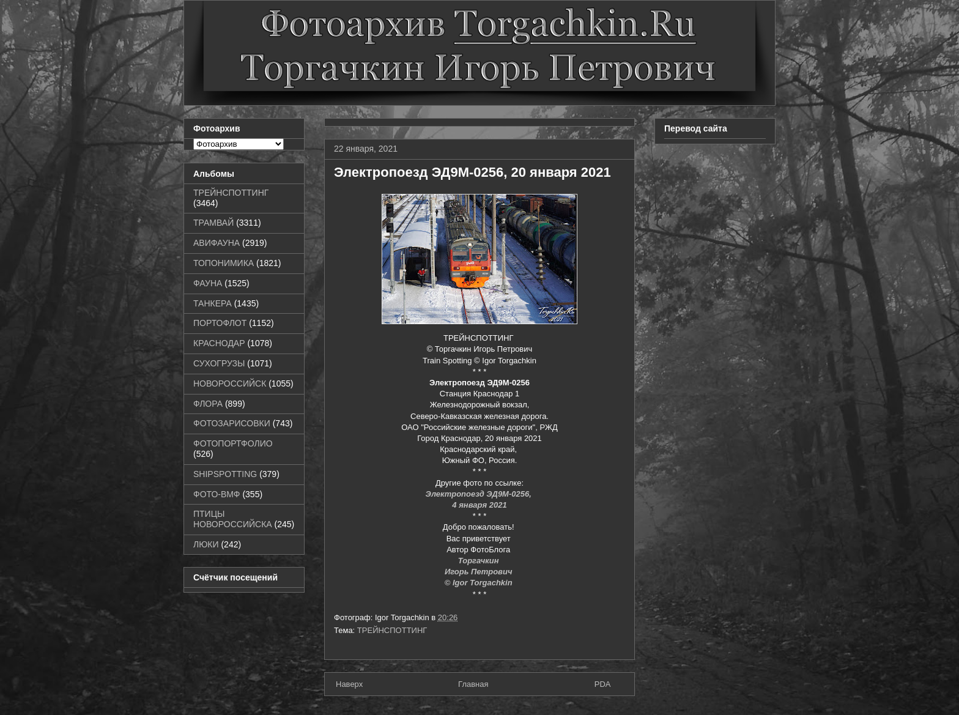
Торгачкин (479, 560)
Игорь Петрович (479, 571)
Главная (473, 684)
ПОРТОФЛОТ (219, 323)
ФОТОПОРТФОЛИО (233, 443)
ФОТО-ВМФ (216, 494)
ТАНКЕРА (212, 303)
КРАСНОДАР (219, 343)
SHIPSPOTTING (225, 474)
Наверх (349, 684)
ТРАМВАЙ (213, 223)
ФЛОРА (208, 404)
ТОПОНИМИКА (223, 263)
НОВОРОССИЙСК (229, 383)
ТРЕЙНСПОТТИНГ (392, 630)
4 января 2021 (479, 504)
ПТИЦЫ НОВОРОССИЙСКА (232, 519)
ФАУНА (207, 283)
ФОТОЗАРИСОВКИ (231, 423)
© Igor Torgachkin (480, 582)
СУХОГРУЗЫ (219, 363)
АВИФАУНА (216, 243)
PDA (602, 684)
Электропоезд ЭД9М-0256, (480, 493)
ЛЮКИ (206, 544)
